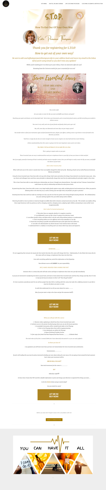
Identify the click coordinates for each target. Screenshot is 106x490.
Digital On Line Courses (56, 3)
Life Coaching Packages (72, 3)
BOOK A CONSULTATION (54, 419)
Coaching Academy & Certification (92, 3)
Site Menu (44, 3)
